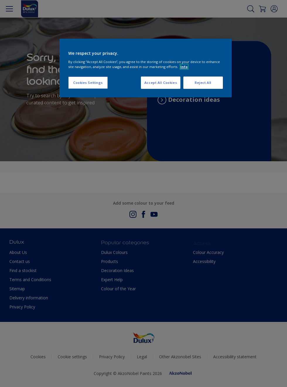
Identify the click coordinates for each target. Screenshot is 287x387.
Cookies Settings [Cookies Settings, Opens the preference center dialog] (88, 82)
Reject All (203, 82)
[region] (145, 68)
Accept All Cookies (160, 82)
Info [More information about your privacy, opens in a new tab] (184, 66)
